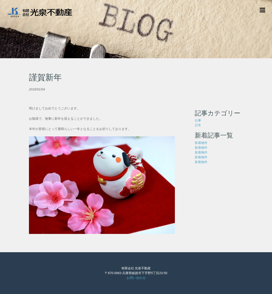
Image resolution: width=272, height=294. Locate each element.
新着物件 (201, 143)
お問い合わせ (136, 278)
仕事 (198, 120)
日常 (198, 125)
